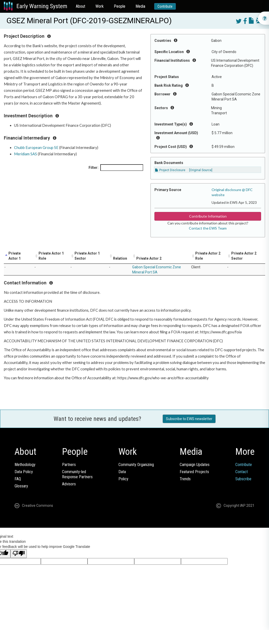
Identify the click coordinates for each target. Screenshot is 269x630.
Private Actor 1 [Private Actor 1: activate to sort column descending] (14, 255)
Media (140, 6)
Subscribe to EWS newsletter (189, 419)
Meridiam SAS (25, 154)
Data (122, 471)
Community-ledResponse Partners (77, 474)
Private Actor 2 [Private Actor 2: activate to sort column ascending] (149, 258)
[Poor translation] (18, 553)
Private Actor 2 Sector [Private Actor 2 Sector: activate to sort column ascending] (243, 255)
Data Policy (24, 471)
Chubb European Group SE (36, 147)
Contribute (165, 6)
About (80, 6)
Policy (123, 478)
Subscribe (243, 478)
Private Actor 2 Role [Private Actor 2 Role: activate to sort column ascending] (208, 255)
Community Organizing (136, 464)
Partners (69, 464)
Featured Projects (194, 471)
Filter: (116, 167)
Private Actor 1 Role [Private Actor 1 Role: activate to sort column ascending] (51, 255)
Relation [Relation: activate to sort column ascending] (120, 258)
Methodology (25, 464)
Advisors (69, 484)
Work (99, 6)
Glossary (21, 486)
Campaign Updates (195, 464)
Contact (241, 471)
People (119, 6)
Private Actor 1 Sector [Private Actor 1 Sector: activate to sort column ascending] (87, 255)
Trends (185, 478)
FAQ (18, 478)
